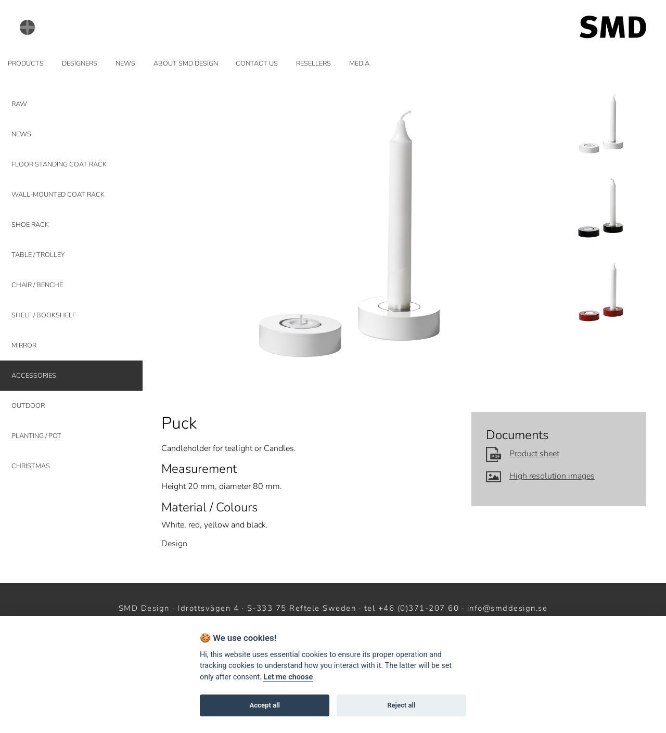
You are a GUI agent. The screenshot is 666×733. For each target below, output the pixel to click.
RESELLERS (313, 63)
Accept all (265, 705)
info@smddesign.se (507, 608)
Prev (175, 244)
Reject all (401, 705)
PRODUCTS (26, 63)
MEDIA (359, 63)
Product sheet (522, 453)
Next (530, 244)
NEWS (125, 63)
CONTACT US (257, 63)
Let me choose (288, 677)
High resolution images (540, 476)
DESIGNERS (79, 63)
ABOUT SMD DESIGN (185, 63)
